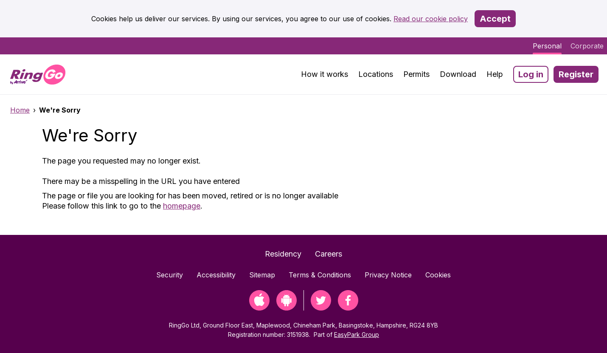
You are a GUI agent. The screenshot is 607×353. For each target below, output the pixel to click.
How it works (324, 74)
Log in (530, 74)
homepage (181, 205)
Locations (375, 74)
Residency (283, 253)
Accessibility (216, 275)
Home (20, 110)
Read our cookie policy (430, 18)
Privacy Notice (388, 275)
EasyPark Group (356, 334)
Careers (328, 253)
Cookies (438, 275)
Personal (547, 46)
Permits (416, 74)
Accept (495, 19)
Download (458, 74)
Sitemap (262, 275)
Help (494, 74)
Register (576, 74)
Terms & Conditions (320, 275)
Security (169, 275)
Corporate (587, 46)
